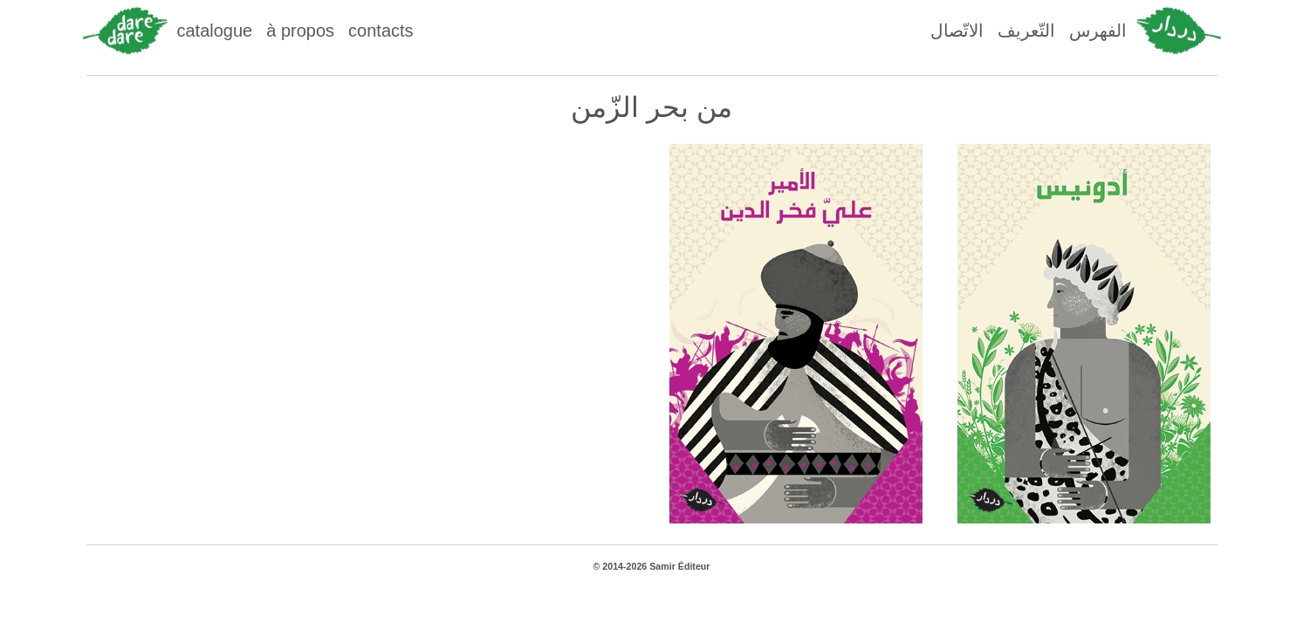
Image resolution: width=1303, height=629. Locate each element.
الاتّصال (957, 30)
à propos (300, 30)
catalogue (215, 30)
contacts (380, 30)
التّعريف (1026, 30)
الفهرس (1098, 30)
